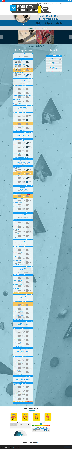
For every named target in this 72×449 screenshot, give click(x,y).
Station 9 (23, 268)
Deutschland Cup (53, 3)
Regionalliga (45, 3)
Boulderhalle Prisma (23, 108)
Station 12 (23, 350)
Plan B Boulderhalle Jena (23, 243)
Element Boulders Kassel (23, 135)
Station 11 (23, 323)
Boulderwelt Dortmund (23, 55)
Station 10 (23, 296)
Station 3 (23, 107)
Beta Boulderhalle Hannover (23, 162)
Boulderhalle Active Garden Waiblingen (23, 352)
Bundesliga (39, 3)
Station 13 (23, 378)
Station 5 (23, 161)
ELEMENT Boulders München (23, 379)
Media (60, 3)
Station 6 (23, 187)
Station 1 (23, 53)
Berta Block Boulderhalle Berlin (23, 216)
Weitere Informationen (17, 448)
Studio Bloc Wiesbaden (23, 324)
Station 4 (23, 134)
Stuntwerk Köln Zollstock (23, 82)
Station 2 (23, 80)
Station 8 (23, 241)
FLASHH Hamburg (23, 189)
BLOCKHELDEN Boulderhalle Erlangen (23, 270)
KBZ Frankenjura (23, 297)
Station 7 (23, 214)
